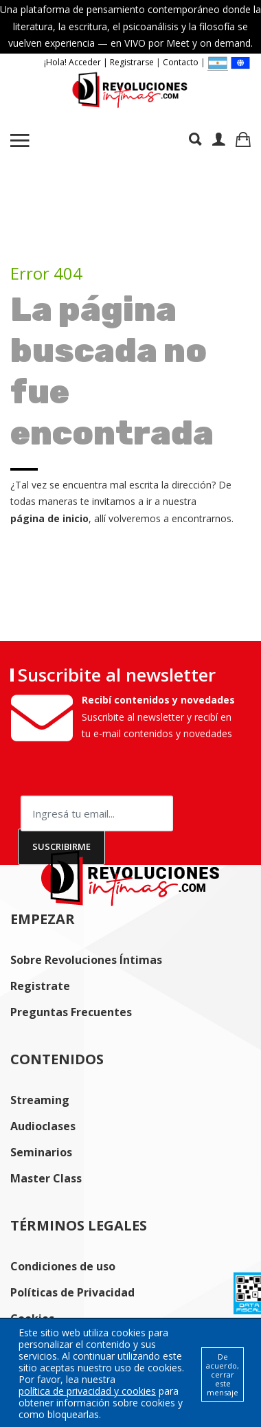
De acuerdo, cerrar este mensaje (222, 1374)
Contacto (180, 62)
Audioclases (43, 1126)
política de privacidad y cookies (87, 1391)
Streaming (39, 1100)
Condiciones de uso (62, 1266)
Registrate (40, 985)
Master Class (46, 1178)
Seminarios (41, 1152)
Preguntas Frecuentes (71, 1012)
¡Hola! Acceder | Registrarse (99, 62)
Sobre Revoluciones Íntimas (86, 959)
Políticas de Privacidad (72, 1292)
